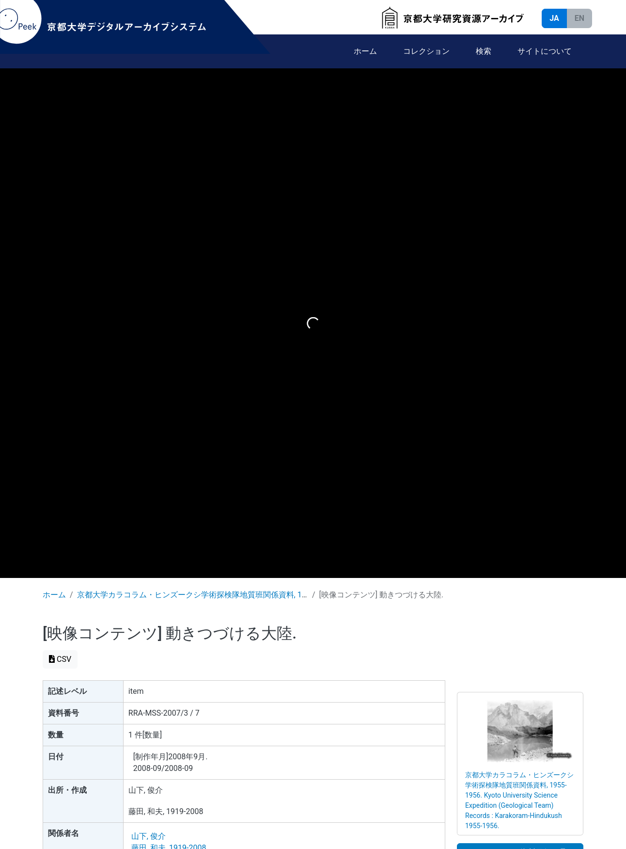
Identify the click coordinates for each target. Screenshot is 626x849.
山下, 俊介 (148, 836)
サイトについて (544, 51)
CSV (60, 659)
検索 (483, 51)
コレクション (426, 51)
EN (579, 18)
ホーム (365, 51)
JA (554, 18)
